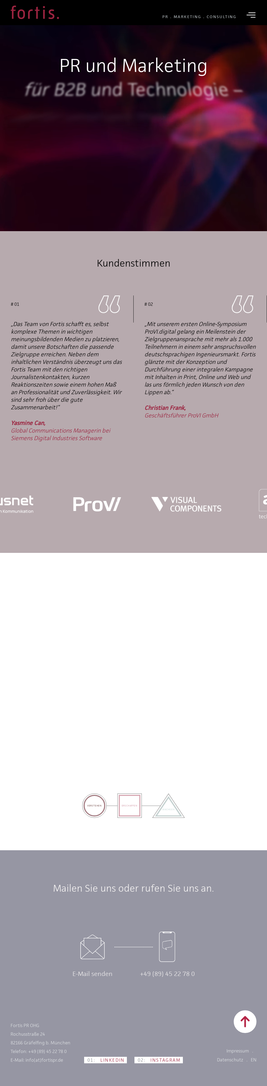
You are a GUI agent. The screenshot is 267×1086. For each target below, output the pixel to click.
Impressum (237, 1051)
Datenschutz (230, 1060)
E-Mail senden (92, 974)
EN (253, 1060)
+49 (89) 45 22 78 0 (167, 974)
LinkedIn (106, 1060)
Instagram (159, 1060)
